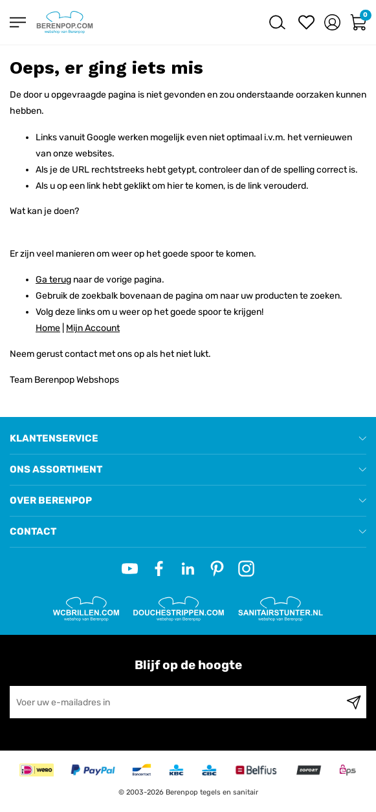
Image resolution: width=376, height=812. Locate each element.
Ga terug (53, 279)
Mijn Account (93, 328)
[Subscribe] (354, 702)
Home (48, 328)
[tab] (188, 438)
